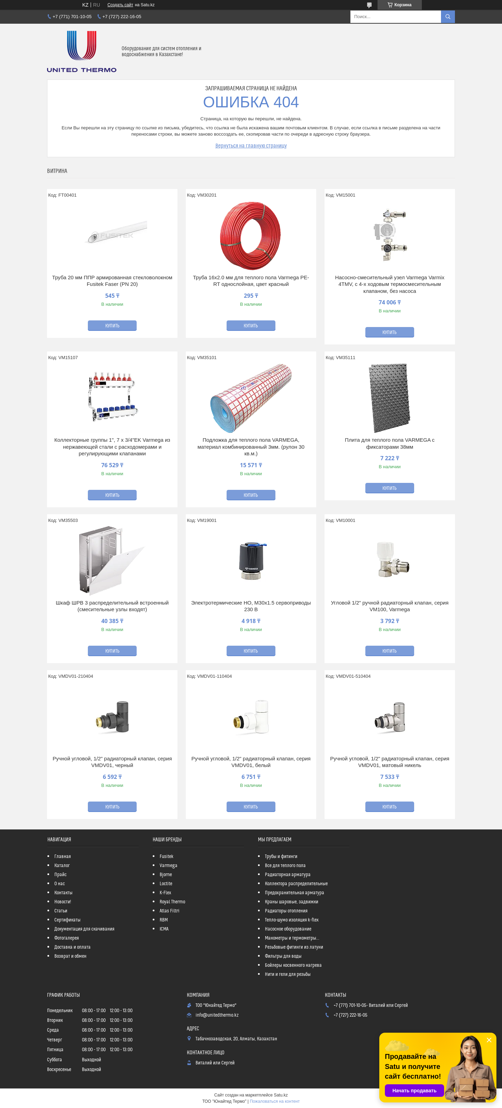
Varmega (168, 865)
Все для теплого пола (285, 865)
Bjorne (166, 875)
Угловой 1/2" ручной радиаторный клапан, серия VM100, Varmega (389, 606)
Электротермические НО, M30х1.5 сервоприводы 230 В (251, 606)
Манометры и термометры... (292, 938)
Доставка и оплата (72, 947)
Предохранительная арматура (294, 893)
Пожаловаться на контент (274, 1101)
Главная (62, 856)
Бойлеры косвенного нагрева (293, 965)
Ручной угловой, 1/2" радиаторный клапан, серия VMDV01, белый (251, 762)
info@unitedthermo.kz (217, 1015)
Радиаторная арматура (288, 875)
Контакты (63, 893)
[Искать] (448, 16)
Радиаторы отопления (286, 911)
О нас (59, 884)
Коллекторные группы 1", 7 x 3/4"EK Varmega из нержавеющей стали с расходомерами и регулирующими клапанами (112, 446)
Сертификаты (67, 920)
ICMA (164, 929)
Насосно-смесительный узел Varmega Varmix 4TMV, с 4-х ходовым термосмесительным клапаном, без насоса (389, 284)
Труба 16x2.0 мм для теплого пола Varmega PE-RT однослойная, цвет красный (251, 280)
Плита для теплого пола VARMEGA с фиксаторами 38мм (389, 443)
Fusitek (167, 856)
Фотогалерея (66, 938)
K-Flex (165, 893)
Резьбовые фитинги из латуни (294, 947)
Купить (112, 326)
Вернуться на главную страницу (251, 146)
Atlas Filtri (170, 911)
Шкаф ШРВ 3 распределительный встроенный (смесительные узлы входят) (112, 606)
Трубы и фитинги (281, 856)
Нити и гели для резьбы (288, 974)
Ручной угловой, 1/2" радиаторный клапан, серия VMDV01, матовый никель (389, 762)
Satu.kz (281, 1095)
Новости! (62, 902)
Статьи (60, 911)
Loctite (166, 884)
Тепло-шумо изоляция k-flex (292, 920)
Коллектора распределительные (296, 884)
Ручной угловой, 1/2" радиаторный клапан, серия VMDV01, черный (112, 762)
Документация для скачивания (84, 929)
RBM (164, 920)
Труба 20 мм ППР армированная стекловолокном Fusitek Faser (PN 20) (112, 280)
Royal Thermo (172, 902)
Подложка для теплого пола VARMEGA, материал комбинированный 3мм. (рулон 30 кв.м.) (250, 446)
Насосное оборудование (288, 929)
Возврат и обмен (70, 956)
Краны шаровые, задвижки (291, 902)
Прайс (60, 875)
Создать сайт (120, 4)
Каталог (62, 865)
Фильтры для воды (283, 956)
